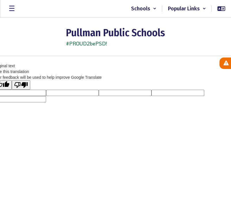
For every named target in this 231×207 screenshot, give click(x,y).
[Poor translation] (21, 85)
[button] (143, 8)
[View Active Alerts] (225, 63)
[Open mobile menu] (11, 8)
